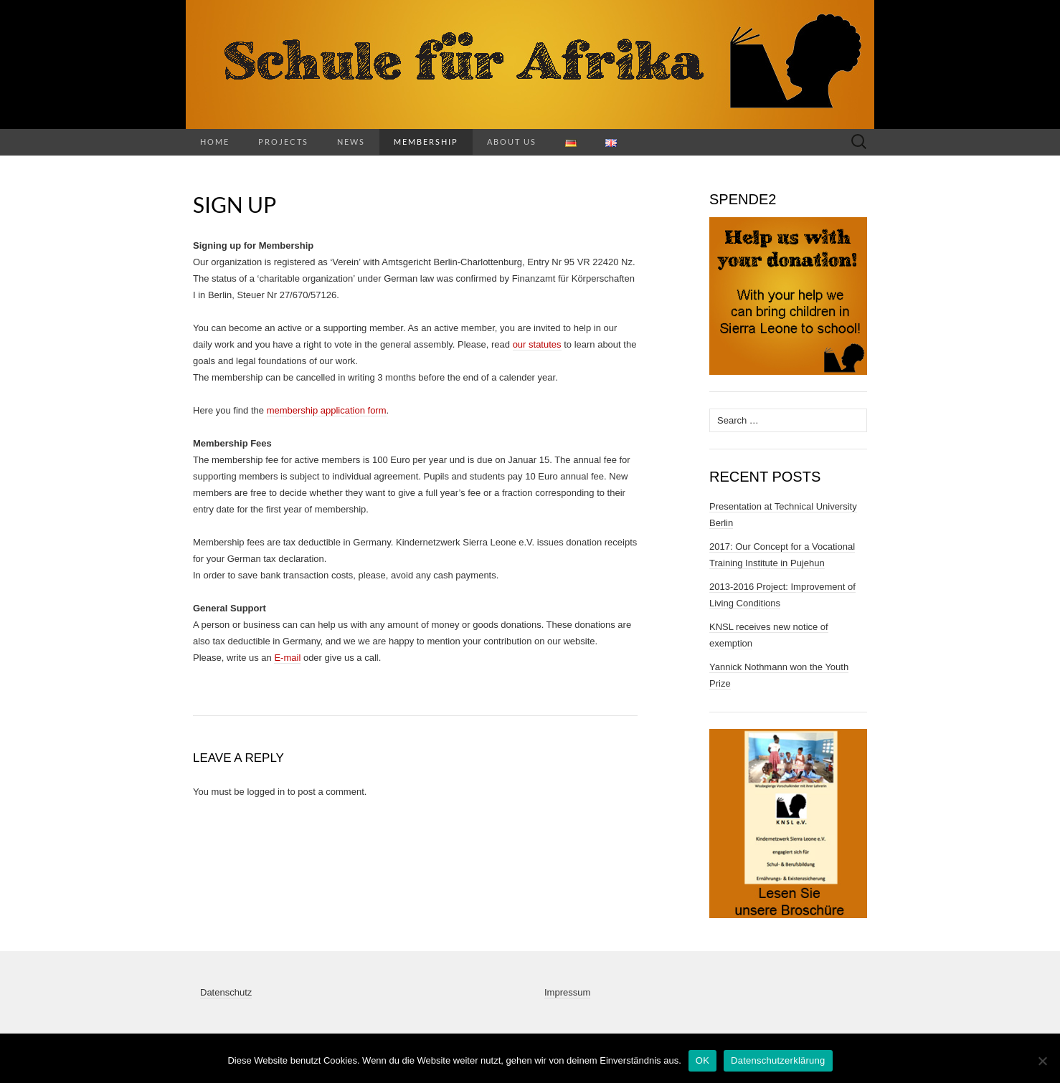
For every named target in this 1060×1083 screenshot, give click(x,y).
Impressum (567, 992)
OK (702, 1060)
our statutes (537, 344)
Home (214, 141)
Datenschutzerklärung (778, 1060)
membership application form (327, 410)
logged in (266, 791)
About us (511, 141)
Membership (426, 141)
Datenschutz (226, 992)
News (351, 141)
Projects (283, 141)
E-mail (287, 657)
